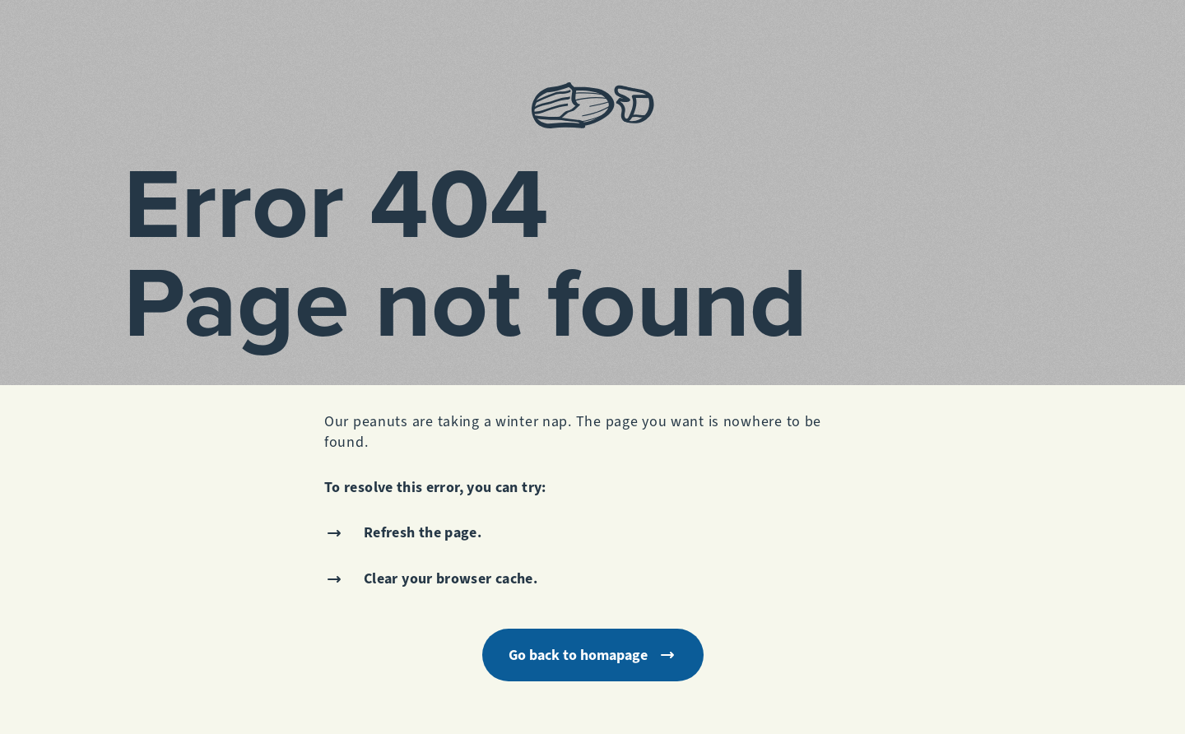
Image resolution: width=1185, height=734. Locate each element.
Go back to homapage (593, 655)
